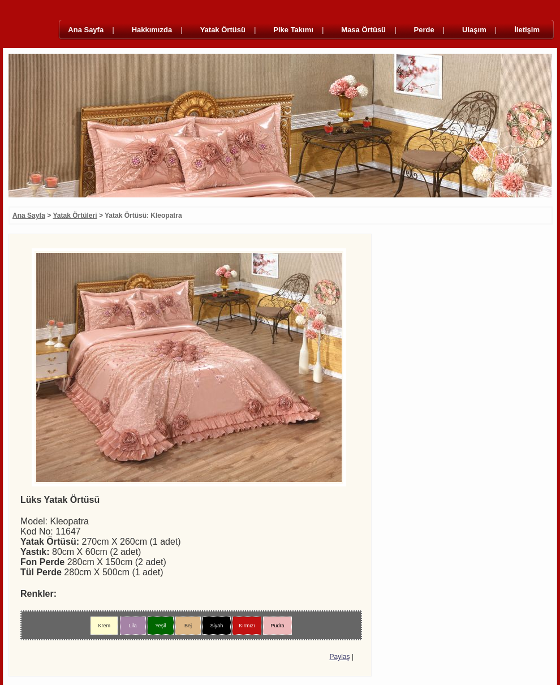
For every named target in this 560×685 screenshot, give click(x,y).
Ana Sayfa (86, 29)
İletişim (527, 29)
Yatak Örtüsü (222, 29)
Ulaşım (474, 29)
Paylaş (340, 657)
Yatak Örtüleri (75, 215)
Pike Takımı (293, 29)
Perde (424, 29)
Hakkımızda (152, 29)
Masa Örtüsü (363, 29)
